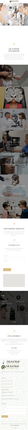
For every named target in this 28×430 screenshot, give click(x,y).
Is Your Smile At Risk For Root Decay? (8, 395)
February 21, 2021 (3, 393)
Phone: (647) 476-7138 (14, 355)
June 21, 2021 (3, 399)
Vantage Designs (16, 425)
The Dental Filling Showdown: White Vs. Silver (9, 398)
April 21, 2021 (3, 396)
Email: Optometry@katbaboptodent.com (14, 357)
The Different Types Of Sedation (7, 392)
